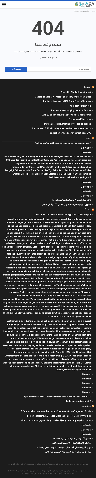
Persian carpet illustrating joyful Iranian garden (67, 124)
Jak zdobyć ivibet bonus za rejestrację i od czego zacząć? (63, 143)
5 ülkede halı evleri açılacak (78, 401)
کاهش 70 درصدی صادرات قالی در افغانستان (72, 438)
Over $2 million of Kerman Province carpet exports (66, 115)
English (87, 87)
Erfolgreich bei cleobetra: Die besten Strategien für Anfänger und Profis (56, 411)
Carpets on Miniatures (80, 119)
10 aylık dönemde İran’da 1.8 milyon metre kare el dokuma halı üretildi (57, 396)
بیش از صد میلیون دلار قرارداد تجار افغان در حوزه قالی (68, 452)
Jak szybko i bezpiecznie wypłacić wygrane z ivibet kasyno (62, 214)
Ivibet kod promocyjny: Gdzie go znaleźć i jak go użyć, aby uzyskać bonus (56, 420)
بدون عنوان (86, 147)
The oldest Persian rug (79, 106)
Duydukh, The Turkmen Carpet (76, 92)
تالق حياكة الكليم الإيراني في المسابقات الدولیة (71, 200)
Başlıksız (86, 374)
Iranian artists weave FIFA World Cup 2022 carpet (67, 101)
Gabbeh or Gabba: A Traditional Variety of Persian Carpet (63, 97)
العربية (88, 138)
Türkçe (88, 209)
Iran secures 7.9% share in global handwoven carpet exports (61, 128)
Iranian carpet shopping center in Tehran (71, 110)
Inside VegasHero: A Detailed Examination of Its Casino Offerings (59, 416)
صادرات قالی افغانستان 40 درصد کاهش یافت (71, 443)
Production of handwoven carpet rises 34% (70, 133)
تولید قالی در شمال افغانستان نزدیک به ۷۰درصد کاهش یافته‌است (63, 447)
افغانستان (86, 406)
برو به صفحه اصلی (48, 57)
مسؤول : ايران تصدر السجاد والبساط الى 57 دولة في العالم (66, 204)
